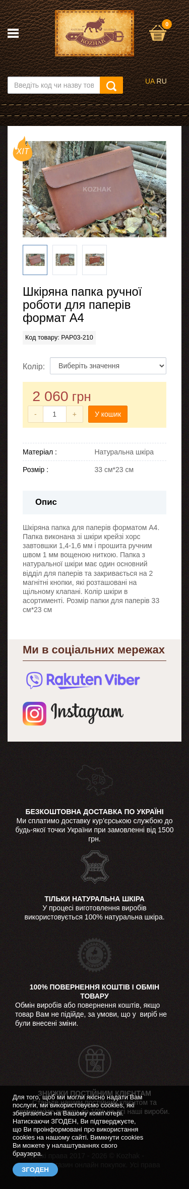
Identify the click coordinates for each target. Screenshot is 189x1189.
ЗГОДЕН (35, 1169)
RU (162, 81)
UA (150, 81)
